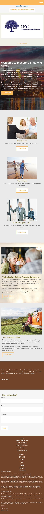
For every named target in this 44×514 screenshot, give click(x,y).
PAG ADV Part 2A (4, 508)
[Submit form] (4, 428)
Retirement (22, 456)
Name (3, 397)
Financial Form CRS (7, 471)
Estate (22, 459)
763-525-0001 (22, 43)
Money (22, 464)
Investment (22, 457)
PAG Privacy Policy (4, 510)
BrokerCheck (28, 473)
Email (3, 406)
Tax (22, 462)
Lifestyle (22, 465)
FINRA (21, 493)
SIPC (25, 493)
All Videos (22, 468)
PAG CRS (3, 505)
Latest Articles (22, 467)
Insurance (22, 460)
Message (3, 414)
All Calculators (22, 470)
